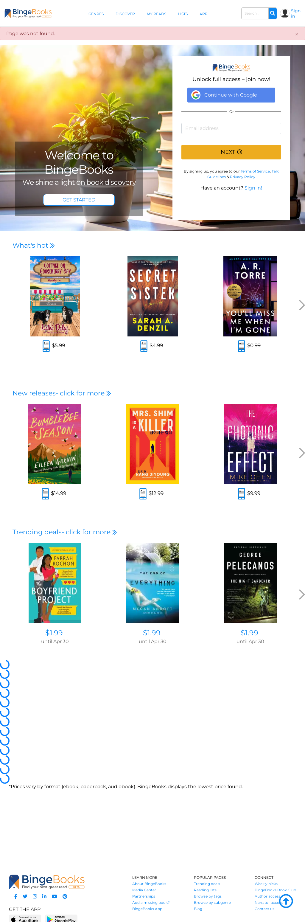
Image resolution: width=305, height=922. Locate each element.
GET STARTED (79, 200)
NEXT (231, 152)
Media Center (144, 890)
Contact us (264, 909)
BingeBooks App (147, 909)
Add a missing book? (151, 902)
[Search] (272, 13)
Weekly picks (266, 883)
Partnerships (143, 896)
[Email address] (231, 128)
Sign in (296, 13)
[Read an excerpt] (46, 346)
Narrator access (269, 902)
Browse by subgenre (212, 902)
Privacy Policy (242, 177)
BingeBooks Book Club (275, 890)
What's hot (34, 245)
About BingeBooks (149, 883)
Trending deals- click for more (65, 532)
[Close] (297, 34)
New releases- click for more (62, 393)
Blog (198, 909)
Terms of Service (255, 171)
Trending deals (207, 883)
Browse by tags (208, 896)
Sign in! (253, 188)
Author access (267, 896)
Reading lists (205, 890)
